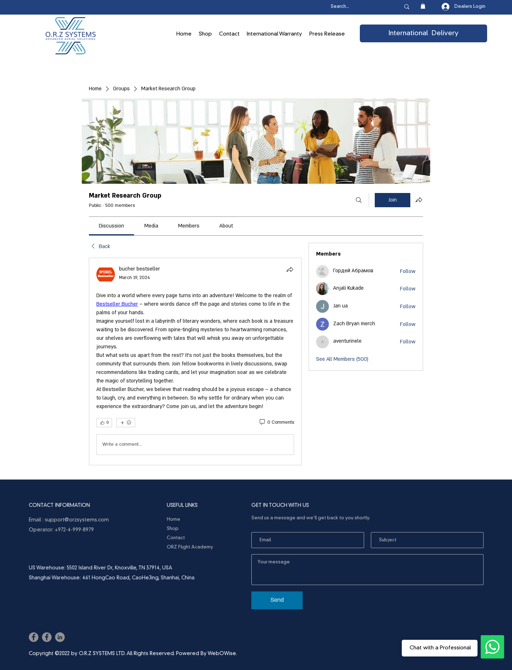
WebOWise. (222, 653)
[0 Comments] (276, 422)
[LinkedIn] (60, 637)
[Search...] (358, 7)
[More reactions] (125, 422)
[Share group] (419, 199)
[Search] (358, 200)
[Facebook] (33, 637)
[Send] (277, 600)
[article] (195, 361)
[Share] (290, 269)
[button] (423, 6)
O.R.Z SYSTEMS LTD (101, 653)
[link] (111, 226)
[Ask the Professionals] (492, 647)
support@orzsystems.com (77, 520)
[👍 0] (104, 422)
